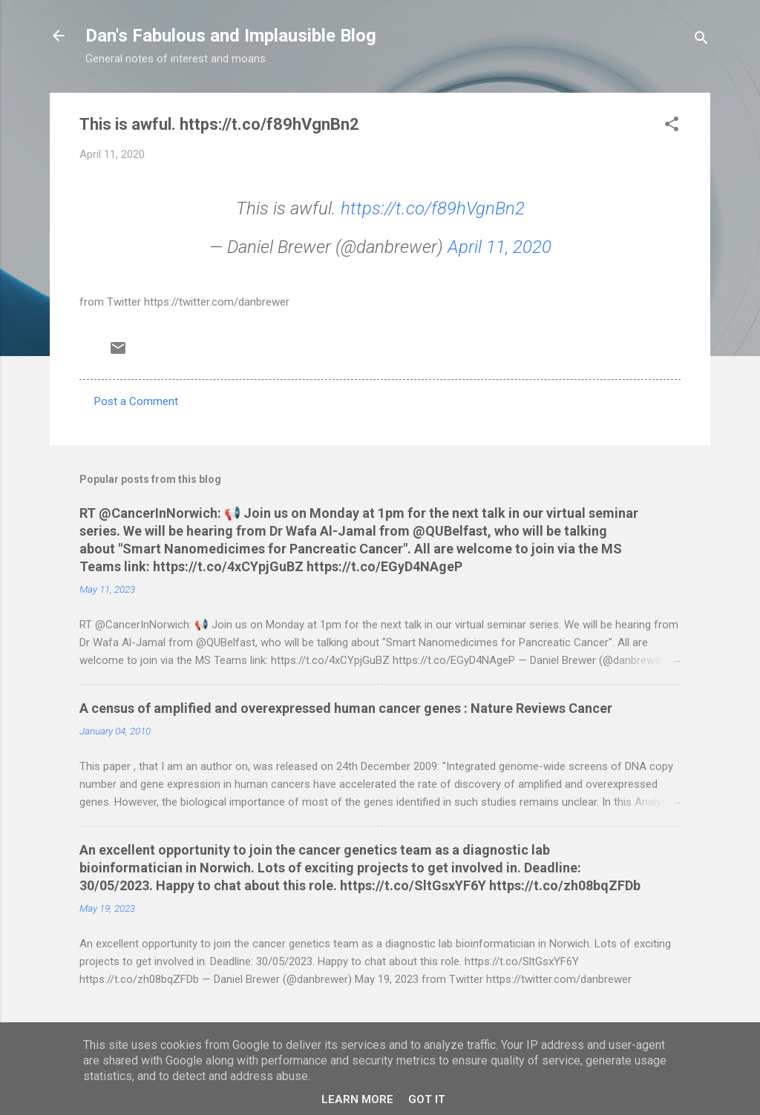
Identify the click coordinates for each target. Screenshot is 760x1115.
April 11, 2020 (499, 247)
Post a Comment (136, 401)
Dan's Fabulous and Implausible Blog (230, 35)
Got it (426, 1099)
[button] (672, 126)
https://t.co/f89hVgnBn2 (433, 208)
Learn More (357, 1099)
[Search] (701, 40)
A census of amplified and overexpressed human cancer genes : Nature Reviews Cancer (345, 708)
